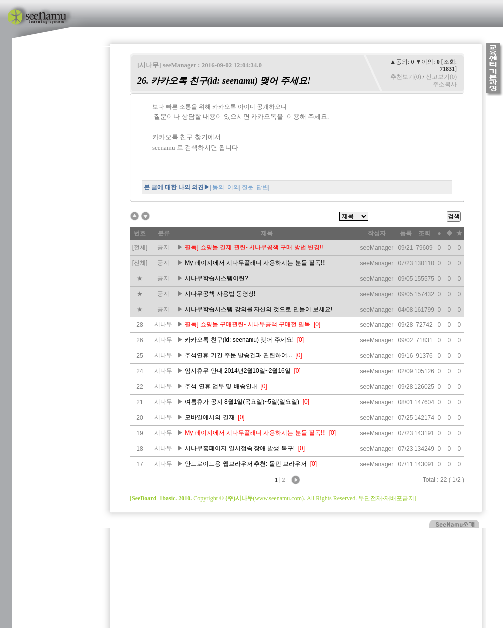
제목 (267, 233)
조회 (424, 233)
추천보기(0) (405, 76)
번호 (140, 233)
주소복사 (445, 84)
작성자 (377, 233)
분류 (164, 233)
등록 (406, 233)
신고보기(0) (441, 76)
